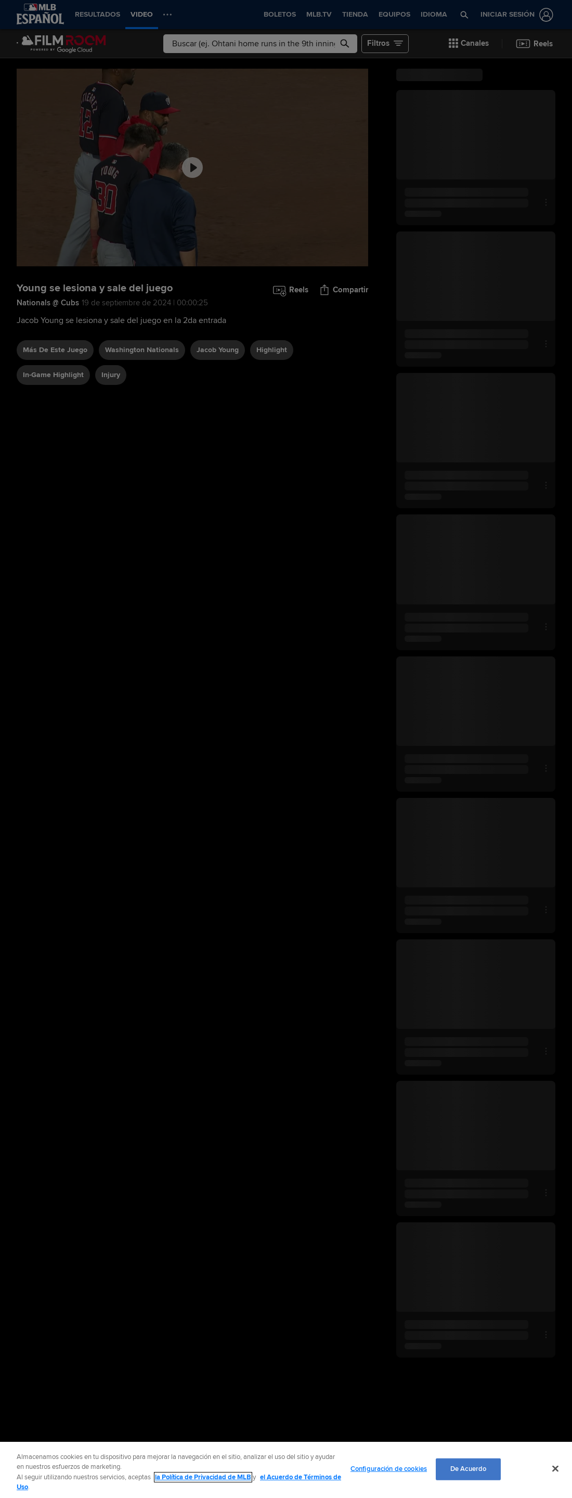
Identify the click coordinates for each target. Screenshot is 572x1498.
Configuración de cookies (388, 1469)
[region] (286, 1470)
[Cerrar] (555, 1468)
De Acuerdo (468, 1469)
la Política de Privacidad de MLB (203, 1477)
